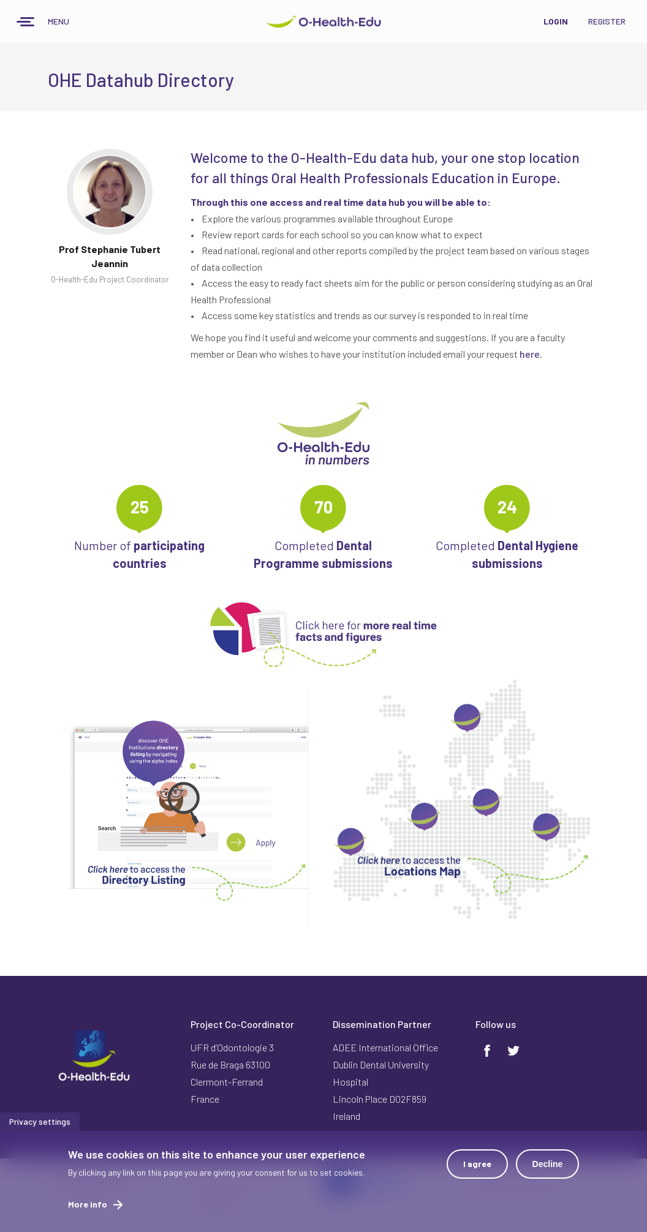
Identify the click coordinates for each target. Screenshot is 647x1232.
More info (87, 1209)
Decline (547, 1169)
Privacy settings (39, 1127)
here (530, 354)
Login (555, 21)
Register (607, 21)
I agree (477, 1169)
